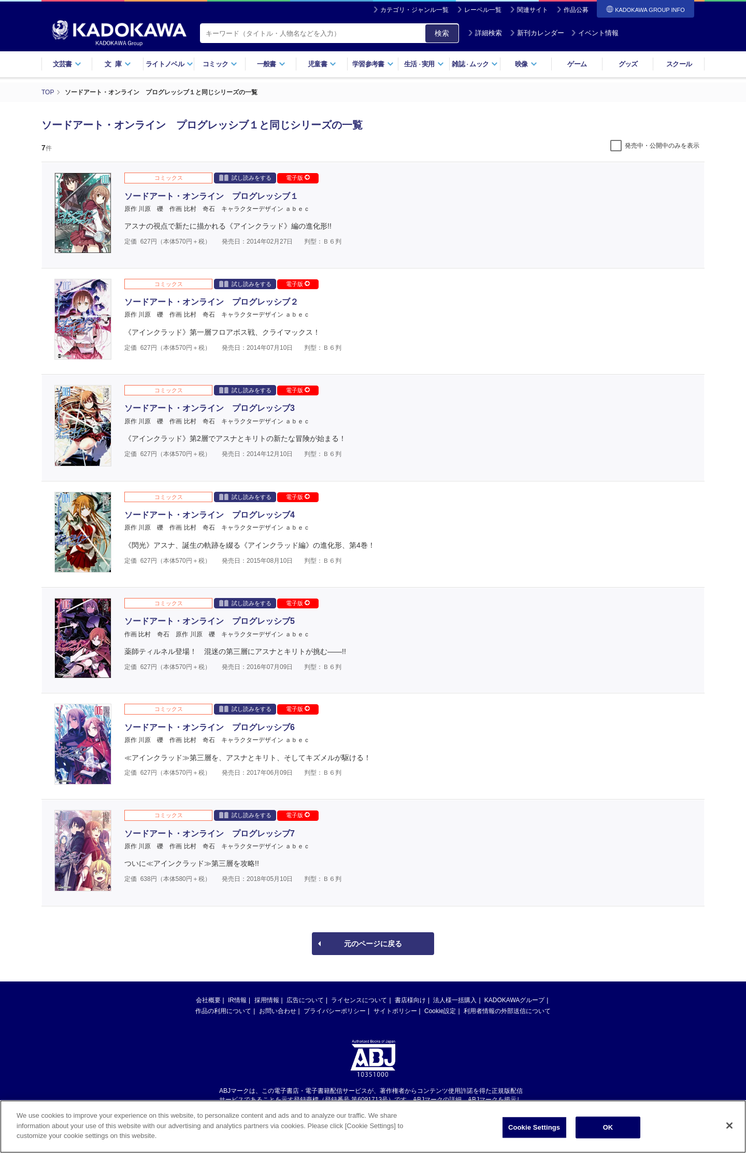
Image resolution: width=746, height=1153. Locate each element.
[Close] (729, 1128)
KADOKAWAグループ (514, 1000)
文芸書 (67, 64)
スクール (679, 64)
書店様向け (410, 1000)
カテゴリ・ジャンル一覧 (414, 9)
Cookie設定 (440, 1011)
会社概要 (208, 1000)
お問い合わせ (277, 1011)
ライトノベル (169, 64)
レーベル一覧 (482, 9)
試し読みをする (245, 177)
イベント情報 (595, 33)
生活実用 (424, 64)
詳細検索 (485, 33)
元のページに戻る (373, 944)
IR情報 (237, 1000)
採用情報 (266, 1000)
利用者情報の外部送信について (507, 1011)
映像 (526, 64)
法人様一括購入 (455, 1000)
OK (608, 1129)
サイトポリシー (395, 1011)
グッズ (628, 64)
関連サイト (532, 9)
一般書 (271, 64)
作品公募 (576, 9)
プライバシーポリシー (335, 1011)
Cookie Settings (534, 1129)
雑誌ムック (475, 64)
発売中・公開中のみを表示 (662, 145)
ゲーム (576, 64)
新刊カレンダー (537, 33)
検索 (442, 33)
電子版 (298, 178)
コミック (220, 64)
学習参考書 (373, 64)
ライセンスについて (359, 1000)
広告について (305, 1000)
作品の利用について (223, 1011)
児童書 (322, 64)
